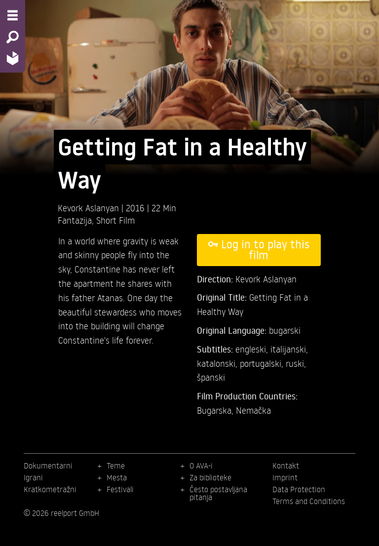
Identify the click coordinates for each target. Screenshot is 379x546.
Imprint (285, 477)
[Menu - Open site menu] (12, 15)
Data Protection (298, 489)
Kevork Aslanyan (89, 207)
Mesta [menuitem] (117, 477)
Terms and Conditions (308, 501)
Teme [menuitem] (116, 465)
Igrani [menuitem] (33, 477)
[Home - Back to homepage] (12, 58)
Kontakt (285, 465)
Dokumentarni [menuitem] (48, 465)
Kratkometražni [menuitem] (50, 489)
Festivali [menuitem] (120, 489)
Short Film (115, 220)
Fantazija (75, 220)
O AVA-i (201, 465)
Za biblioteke (210, 477)
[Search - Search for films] (12, 37)
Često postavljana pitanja (218, 493)
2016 (136, 207)
